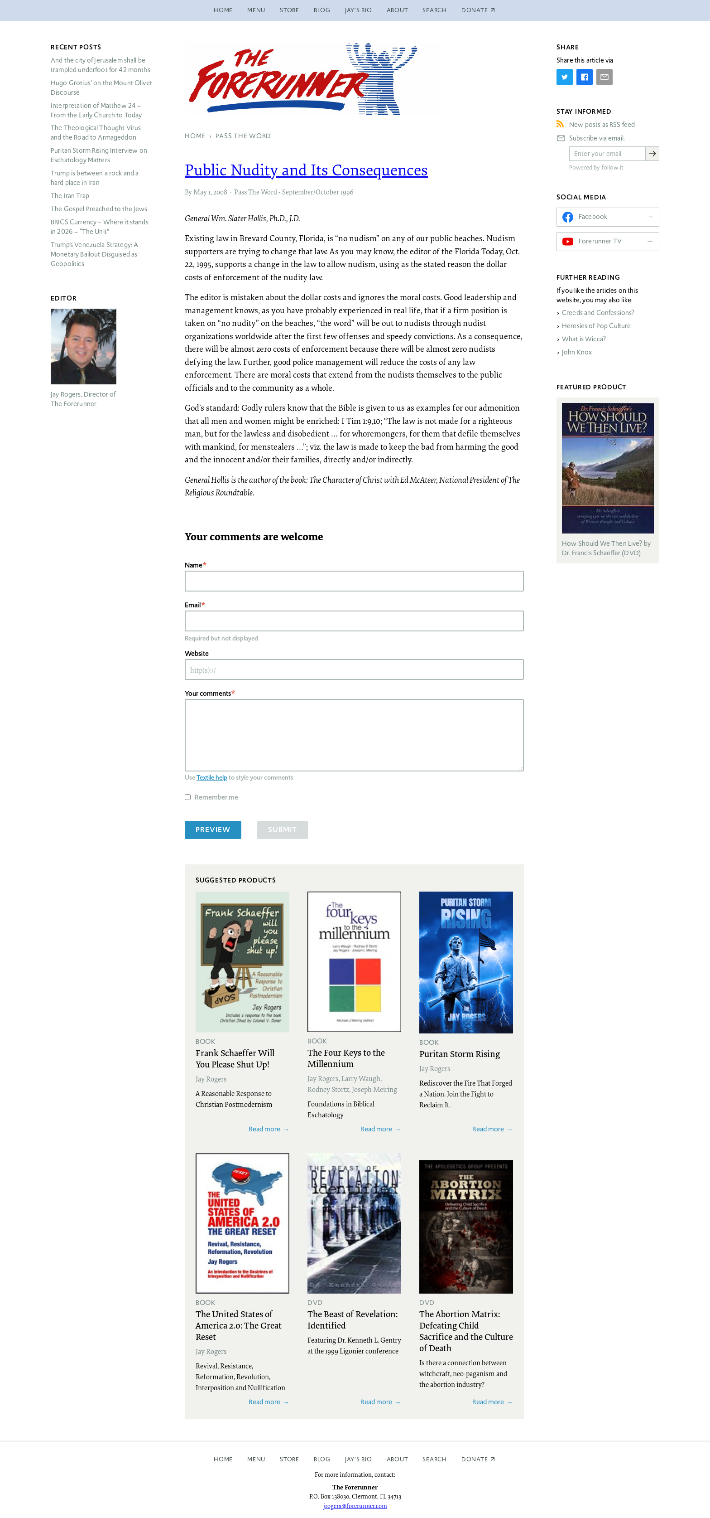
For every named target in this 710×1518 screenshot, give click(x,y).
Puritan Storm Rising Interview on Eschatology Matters (99, 155)
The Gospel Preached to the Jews (99, 208)
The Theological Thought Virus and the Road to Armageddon (96, 132)
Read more (264, 1129)
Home (223, 10)
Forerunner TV (600, 241)
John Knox (577, 352)
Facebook (593, 216)
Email (193, 605)
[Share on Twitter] (564, 77)
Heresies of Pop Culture (596, 325)
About (397, 10)
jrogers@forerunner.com (355, 1506)
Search (434, 10)
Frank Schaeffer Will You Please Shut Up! (235, 1058)
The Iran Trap (70, 195)
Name (193, 565)
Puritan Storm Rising (459, 1053)
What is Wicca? (584, 339)
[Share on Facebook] (584, 77)
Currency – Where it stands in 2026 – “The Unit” (100, 227)
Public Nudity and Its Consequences (306, 169)
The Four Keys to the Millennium (346, 1057)
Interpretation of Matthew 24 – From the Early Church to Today (96, 110)
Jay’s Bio (358, 10)
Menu (256, 10)
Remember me (216, 797)
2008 (220, 191)
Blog (322, 10)
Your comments (208, 693)
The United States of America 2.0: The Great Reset (239, 1325)
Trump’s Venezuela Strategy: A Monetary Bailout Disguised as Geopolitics (94, 254)
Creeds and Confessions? (598, 312)
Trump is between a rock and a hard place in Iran (95, 178)
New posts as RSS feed (602, 124)
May (200, 191)
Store (289, 10)
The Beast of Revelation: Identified (352, 1319)
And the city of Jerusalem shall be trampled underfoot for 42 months (100, 65)
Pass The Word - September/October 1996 (294, 191)
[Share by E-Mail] (604, 77)
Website (197, 653)
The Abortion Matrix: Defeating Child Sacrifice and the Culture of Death (466, 1330)
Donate (474, 1459)
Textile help (212, 777)
